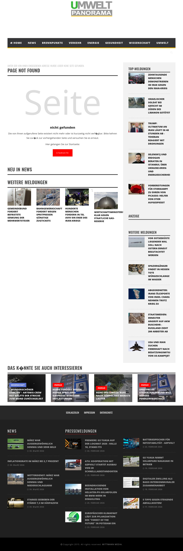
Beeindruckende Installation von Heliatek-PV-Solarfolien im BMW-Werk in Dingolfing (101, 492)
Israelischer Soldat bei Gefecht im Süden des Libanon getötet (159, 105)
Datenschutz (106, 412)
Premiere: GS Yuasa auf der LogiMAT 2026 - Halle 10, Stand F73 (101, 444)
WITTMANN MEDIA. (112, 544)
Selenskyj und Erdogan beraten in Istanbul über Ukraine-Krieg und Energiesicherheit (160, 164)
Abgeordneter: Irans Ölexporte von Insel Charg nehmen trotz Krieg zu (159, 297)
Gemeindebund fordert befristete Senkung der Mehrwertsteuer (19, 214)
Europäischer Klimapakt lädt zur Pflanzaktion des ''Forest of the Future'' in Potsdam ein (101, 518)
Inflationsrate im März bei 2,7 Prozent (33, 461)
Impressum (89, 412)
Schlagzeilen (72, 412)
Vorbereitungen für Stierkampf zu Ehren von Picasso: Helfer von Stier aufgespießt (159, 194)
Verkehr (75, 42)
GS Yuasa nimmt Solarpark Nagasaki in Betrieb (158, 461)
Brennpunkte (52, 42)
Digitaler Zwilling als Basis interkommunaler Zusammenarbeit (159, 482)
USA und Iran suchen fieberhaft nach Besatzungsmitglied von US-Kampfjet (161, 349)
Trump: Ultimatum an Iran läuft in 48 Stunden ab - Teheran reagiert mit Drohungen (158, 133)
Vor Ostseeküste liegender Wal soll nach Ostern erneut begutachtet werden (159, 247)
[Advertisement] (91, 27)
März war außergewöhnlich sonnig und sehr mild (41, 444)
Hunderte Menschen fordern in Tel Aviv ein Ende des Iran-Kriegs (76, 214)
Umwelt (162, 42)
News (32, 42)
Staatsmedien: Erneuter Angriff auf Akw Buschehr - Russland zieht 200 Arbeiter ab (159, 323)
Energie (93, 42)
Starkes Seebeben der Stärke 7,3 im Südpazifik (42, 501)
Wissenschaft (139, 42)
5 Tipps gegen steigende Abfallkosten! (158, 501)
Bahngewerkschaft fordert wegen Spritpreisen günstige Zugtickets (49, 214)
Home (16, 42)
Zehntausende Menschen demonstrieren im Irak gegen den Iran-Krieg (158, 81)
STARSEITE (62, 153)
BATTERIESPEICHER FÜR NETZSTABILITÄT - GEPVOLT (159, 441)
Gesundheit (114, 42)
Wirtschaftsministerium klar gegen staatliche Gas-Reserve (110, 216)
